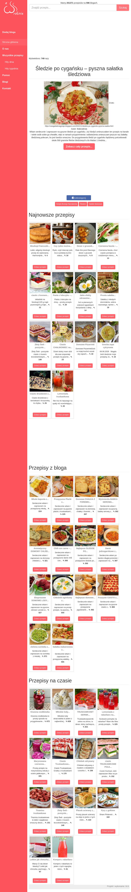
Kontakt (6, 88)
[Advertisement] (79, 34)
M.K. (127, 886)
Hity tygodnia (10, 68)
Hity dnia (8, 62)
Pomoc (6, 75)
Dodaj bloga (8, 32)
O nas (5, 49)
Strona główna (10, 42)
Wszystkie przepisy (12, 55)
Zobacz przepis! (40, 267)
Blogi (5, 82)
